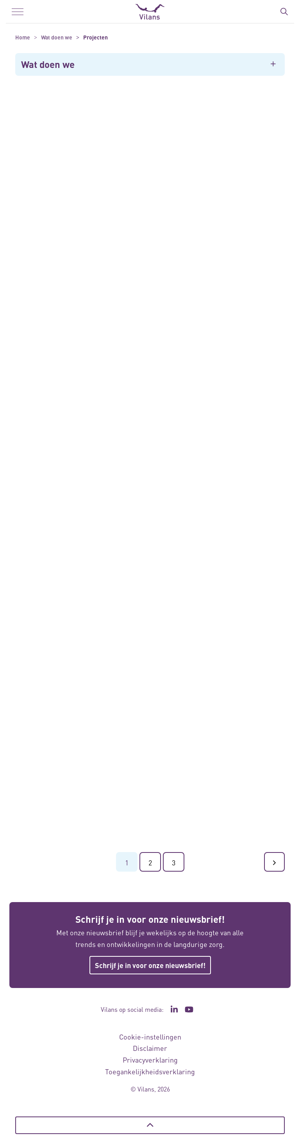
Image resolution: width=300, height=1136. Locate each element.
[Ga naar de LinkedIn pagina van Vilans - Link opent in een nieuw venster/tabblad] (174, 1009)
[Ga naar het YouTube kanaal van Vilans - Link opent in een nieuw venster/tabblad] (189, 1009)
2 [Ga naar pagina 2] (150, 862)
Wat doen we (48, 64)
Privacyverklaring (150, 1059)
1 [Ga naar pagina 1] (127, 862)
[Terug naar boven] (150, 1125)
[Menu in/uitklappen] (17, 11)
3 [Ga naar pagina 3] (173, 862)
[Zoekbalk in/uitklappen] (284, 11)
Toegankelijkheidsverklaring (150, 1071)
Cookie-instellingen (150, 1036)
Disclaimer (150, 1047)
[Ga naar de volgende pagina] (274, 862)
